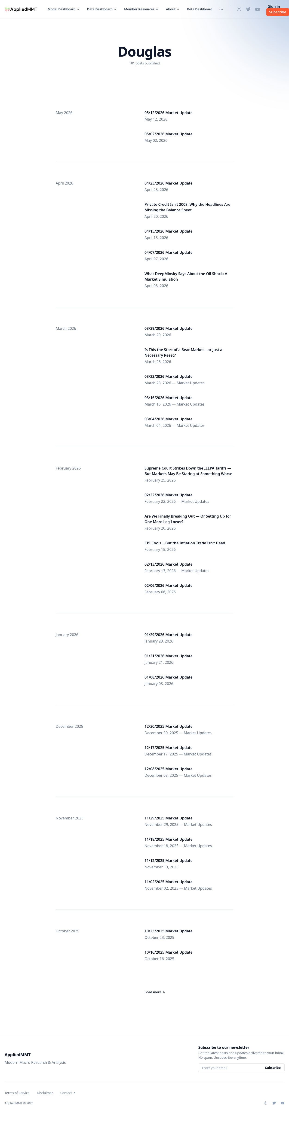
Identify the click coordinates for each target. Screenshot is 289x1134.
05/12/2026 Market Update (168, 112)
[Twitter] (248, 9)
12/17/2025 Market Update (168, 747)
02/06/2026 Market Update (168, 585)
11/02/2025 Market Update (168, 881)
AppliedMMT (18, 1054)
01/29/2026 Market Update (168, 634)
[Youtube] (257, 9)
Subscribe (273, 1067)
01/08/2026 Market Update (168, 677)
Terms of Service (17, 1093)
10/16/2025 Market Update (168, 952)
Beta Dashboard (199, 9)
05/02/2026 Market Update (168, 133)
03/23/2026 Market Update (168, 376)
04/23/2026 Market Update (168, 183)
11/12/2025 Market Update (168, 860)
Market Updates (190, 382)
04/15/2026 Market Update (168, 231)
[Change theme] (239, 9)
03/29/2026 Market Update (168, 328)
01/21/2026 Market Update (168, 655)
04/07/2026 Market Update (168, 252)
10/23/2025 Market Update (168, 931)
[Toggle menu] (64, 9)
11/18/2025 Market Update (168, 839)
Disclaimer (45, 1093)
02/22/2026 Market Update (168, 494)
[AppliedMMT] (21, 9)
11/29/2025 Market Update (168, 818)
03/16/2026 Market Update (168, 397)
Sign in (274, 6)
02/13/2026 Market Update (168, 564)
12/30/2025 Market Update (168, 726)
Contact (68, 1093)
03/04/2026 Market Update (168, 418)
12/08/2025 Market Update (168, 768)
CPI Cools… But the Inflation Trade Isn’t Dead (184, 543)
